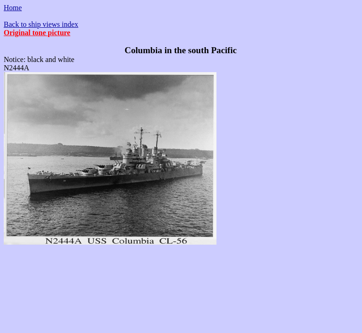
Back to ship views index (41, 24)
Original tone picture (37, 33)
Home (13, 8)
